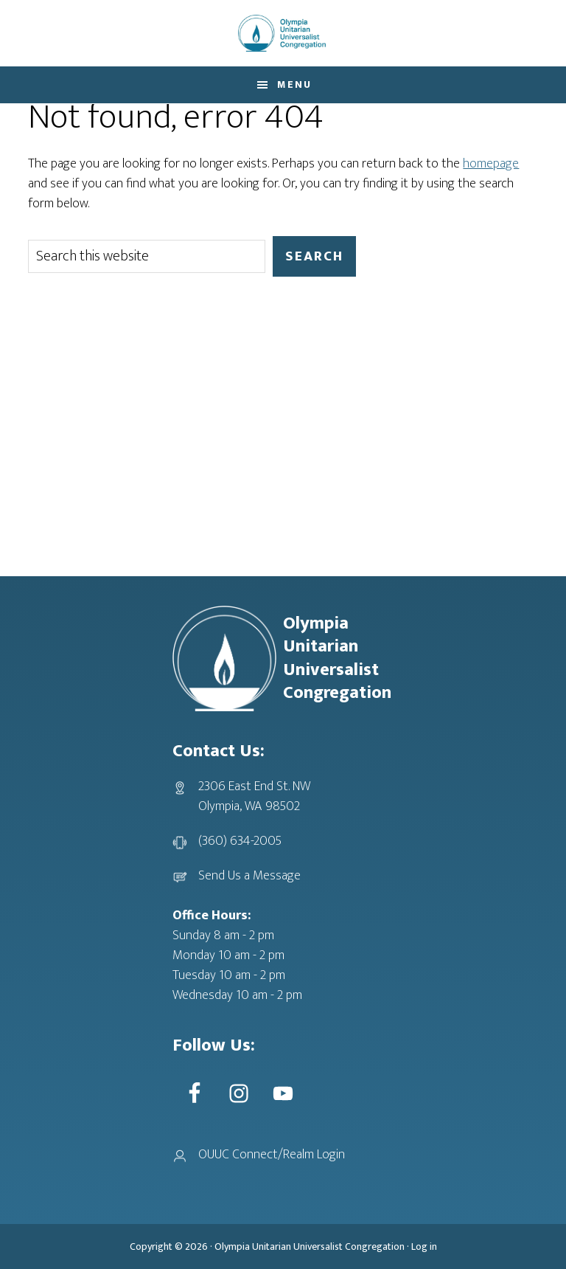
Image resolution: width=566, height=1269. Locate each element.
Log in (424, 1246)
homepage (491, 164)
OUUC (283, 33)
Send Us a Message (249, 876)
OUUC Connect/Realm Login (271, 1155)
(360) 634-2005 (240, 841)
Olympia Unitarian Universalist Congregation (309, 1246)
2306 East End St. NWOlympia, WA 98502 (254, 796)
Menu (294, 84)
